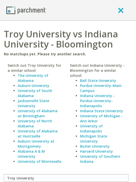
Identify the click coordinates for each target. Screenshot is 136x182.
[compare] (66, 178)
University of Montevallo (40, 161)
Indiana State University (101, 110)
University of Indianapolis (91, 128)
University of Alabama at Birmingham (37, 113)
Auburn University (33, 85)
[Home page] (26, 10)
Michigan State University (93, 139)
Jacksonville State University (33, 103)
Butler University (95, 146)
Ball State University (98, 80)
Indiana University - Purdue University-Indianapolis (97, 100)
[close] (121, 10)
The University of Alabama (33, 78)
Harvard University (96, 151)
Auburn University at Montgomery (36, 144)
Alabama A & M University (31, 154)
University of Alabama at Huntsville (37, 134)
